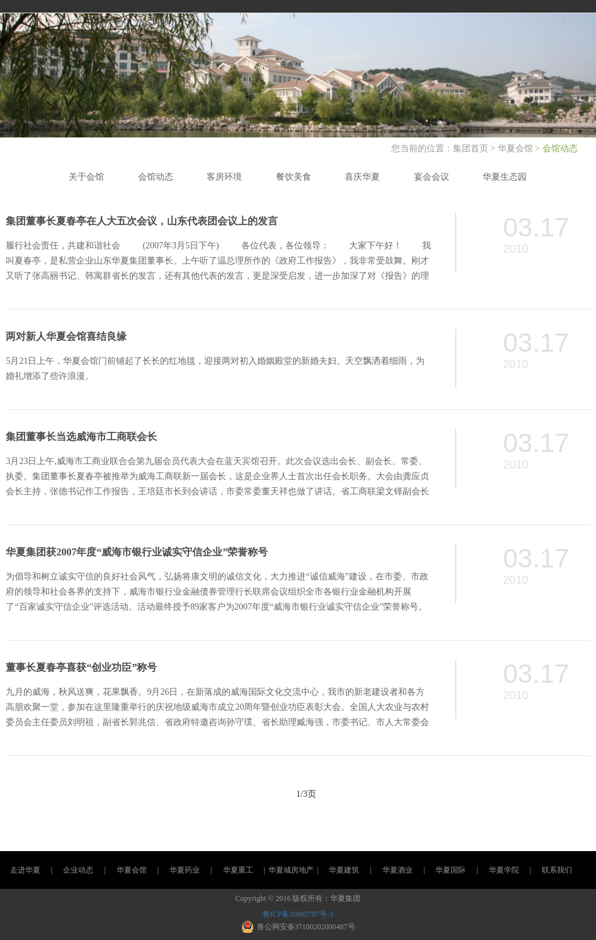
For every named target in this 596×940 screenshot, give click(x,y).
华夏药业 (184, 870)
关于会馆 (86, 177)
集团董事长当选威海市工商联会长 (81, 436)
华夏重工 (238, 870)
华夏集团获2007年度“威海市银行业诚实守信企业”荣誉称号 (137, 552)
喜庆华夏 (362, 177)
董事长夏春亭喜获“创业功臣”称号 (81, 667)
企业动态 (78, 870)
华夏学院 (504, 870)
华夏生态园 (505, 177)
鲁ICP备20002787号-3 (298, 914)
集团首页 (472, 148)
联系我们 (557, 870)
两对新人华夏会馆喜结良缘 (66, 336)
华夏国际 (450, 870)
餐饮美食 (293, 177)
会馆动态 (155, 177)
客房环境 (224, 177)
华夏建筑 (344, 870)
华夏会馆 (515, 148)
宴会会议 (431, 177)
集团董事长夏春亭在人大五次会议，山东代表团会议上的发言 (142, 221)
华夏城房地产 (291, 870)
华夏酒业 (397, 870)
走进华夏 (25, 870)
